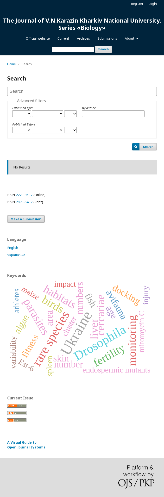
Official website (38, 38)
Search (103, 49)
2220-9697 (24, 195)
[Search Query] (73, 49)
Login (153, 3)
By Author (88, 108)
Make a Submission (26, 219)
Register (137, 3)
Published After (22, 108)
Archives (83, 38)
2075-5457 (24, 202)
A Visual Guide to (26, 444)
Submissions (107, 38)
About (130, 38)
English (12, 247)
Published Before (23, 124)
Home (11, 64)
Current (63, 38)
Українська (16, 255)
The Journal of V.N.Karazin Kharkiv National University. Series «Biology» (82, 23)
